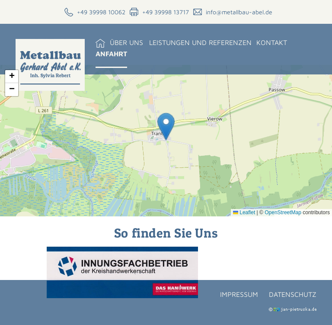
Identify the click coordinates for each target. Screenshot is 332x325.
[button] (166, 127)
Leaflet (244, 212)
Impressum (239, 294)
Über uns (126, 42)
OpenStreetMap (283, 212)
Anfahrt (111, 54)
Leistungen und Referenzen (200, 42)
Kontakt (271, 42)
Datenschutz (292, 294)
